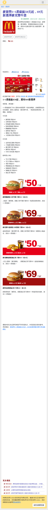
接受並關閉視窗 (39, 505)
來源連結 (25, 72)
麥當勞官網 (8, 37)
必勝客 (8, 490)
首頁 (2, 6)
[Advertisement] (18, 56)
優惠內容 (15, 72)
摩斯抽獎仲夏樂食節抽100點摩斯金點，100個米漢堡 (30, 484)
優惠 (10, 41)
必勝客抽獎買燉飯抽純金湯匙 (21, 490)
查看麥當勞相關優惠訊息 (36, 96)
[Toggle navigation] (42, 2)
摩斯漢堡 (9, 484)
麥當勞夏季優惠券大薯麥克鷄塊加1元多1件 (25, 493)
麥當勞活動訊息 (20, 37)
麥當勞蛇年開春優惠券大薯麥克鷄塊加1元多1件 (27, 487)
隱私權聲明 (17, 502)
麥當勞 (7, 6)
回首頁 (23, 96)
